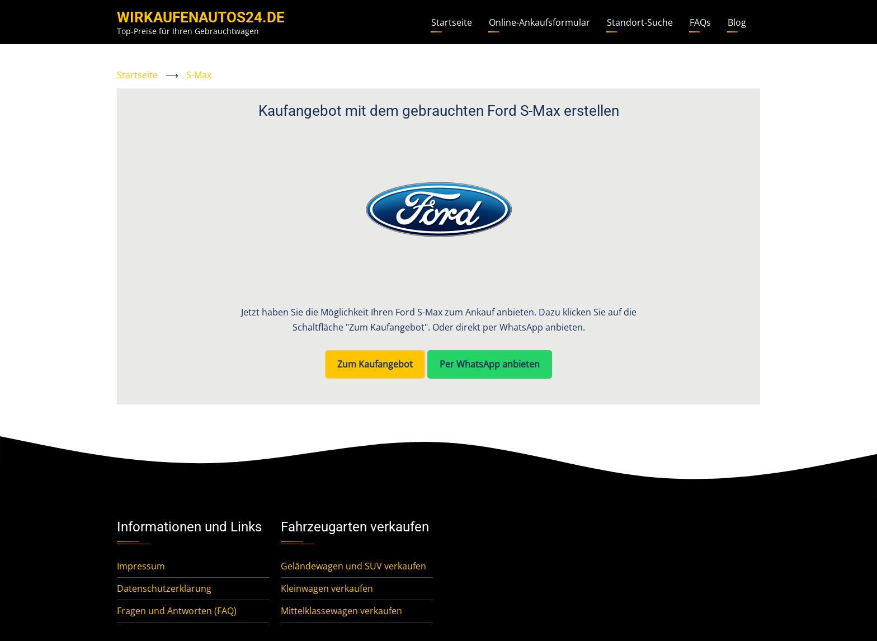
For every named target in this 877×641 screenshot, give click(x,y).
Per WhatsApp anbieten (490, 364)
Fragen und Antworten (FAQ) (177, 611)
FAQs (700, 22)
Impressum (141, 566)
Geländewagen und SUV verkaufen (353, 566)
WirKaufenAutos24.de (201, 17)
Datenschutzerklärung (164, 588)
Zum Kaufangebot (375, 364)
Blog (737, 22)
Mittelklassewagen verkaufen (341, 611)
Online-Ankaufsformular (539, 22)
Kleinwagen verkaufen (327, 588)
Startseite (451, 22)
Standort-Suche (640, 22)
